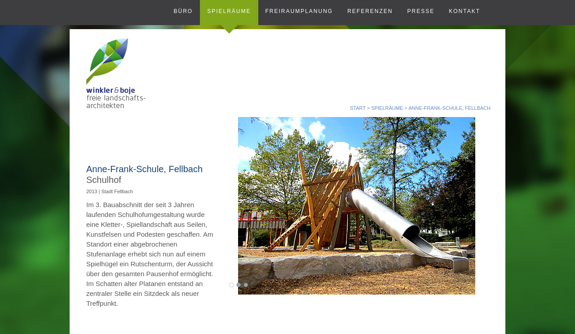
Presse (421, 11)
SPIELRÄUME (387, 108)
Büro (183, 11)
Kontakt (464, 11)
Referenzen (370, 11)
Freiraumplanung (299, 11)
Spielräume (229, 11)
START (358, 108)
